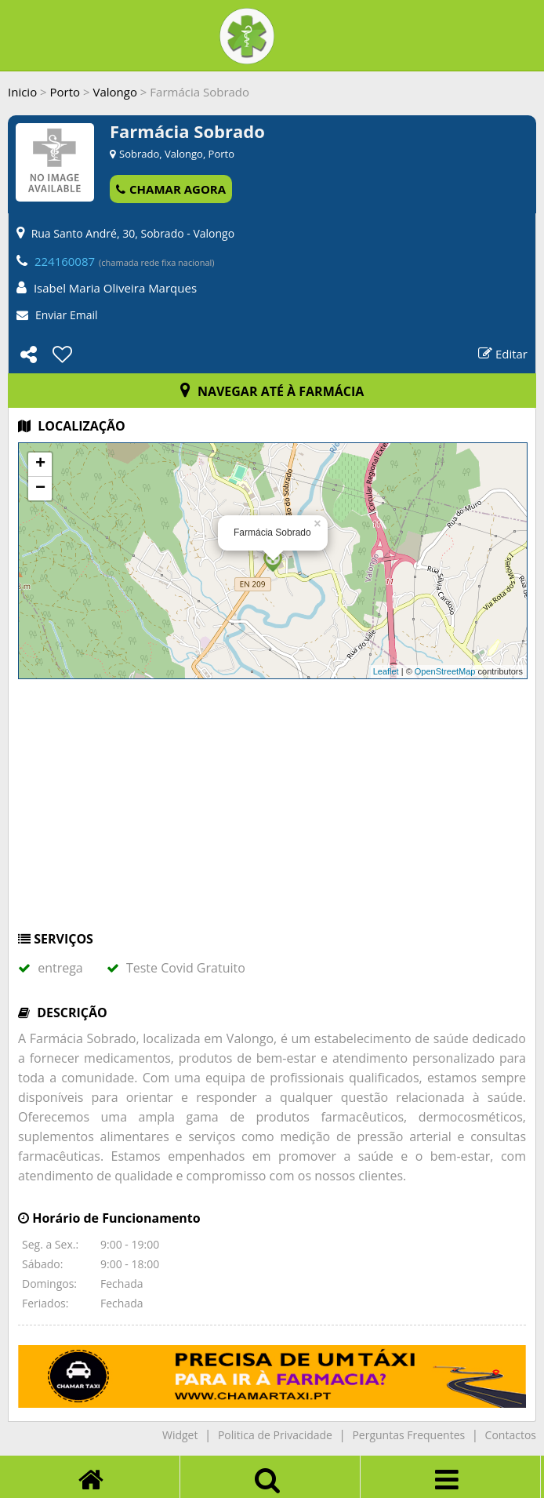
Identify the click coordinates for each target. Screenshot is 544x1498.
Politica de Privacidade (275, 1434)
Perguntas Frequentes (408, 1434)
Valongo (114, 92)
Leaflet (386, 671)
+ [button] (40, 464)
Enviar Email (66, 314)
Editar (503, 354)
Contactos (510, 1434)
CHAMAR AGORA (171, 189)
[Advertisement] (272, 812)
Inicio (22, 92)
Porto (65, 92)
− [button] (40, 488)
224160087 (64, 261)
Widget (180, 1434)
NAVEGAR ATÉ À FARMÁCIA (272, 391)
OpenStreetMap (445, 671)
